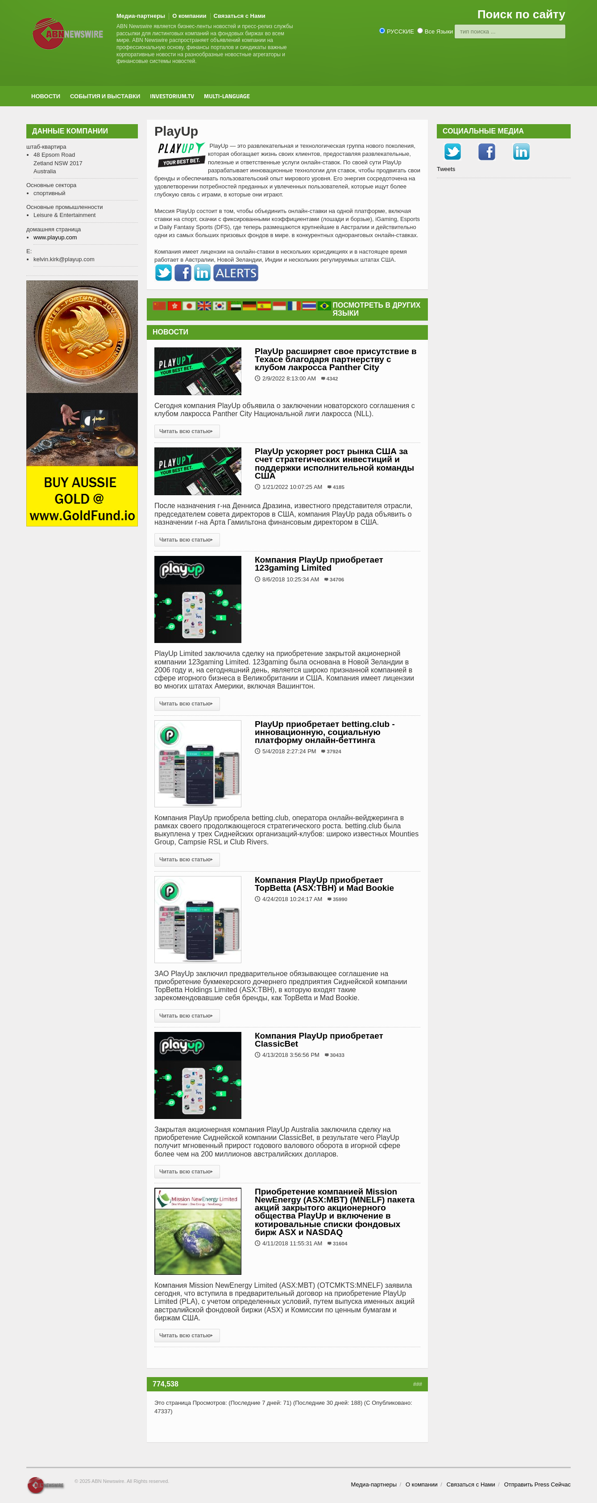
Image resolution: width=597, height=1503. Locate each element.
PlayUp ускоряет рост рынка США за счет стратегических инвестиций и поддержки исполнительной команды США (334, 463)
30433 (337, 1055)
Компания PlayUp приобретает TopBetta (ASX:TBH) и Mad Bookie (324, 884)
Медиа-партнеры (140, 16)
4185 (338, 487)
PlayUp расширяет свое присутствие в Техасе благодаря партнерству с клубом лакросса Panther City (336, 359)
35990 (340, 899)
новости (45, 96)
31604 (340, 1243)
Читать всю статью (187, 431)
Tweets (446, 169)
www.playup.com (55, 237)
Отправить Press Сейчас (537, 1484)
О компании (189, 16)
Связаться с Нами (239, 16)
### (417, 1384)
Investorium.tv (172, 96)
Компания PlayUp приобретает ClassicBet (319, 1039)
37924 (334, 751)
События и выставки (105, 96)
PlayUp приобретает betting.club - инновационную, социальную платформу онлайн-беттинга (325, 732)
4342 (332, 378)
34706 (337, 579)
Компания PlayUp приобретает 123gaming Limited (319, 563)
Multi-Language (227, 96)
